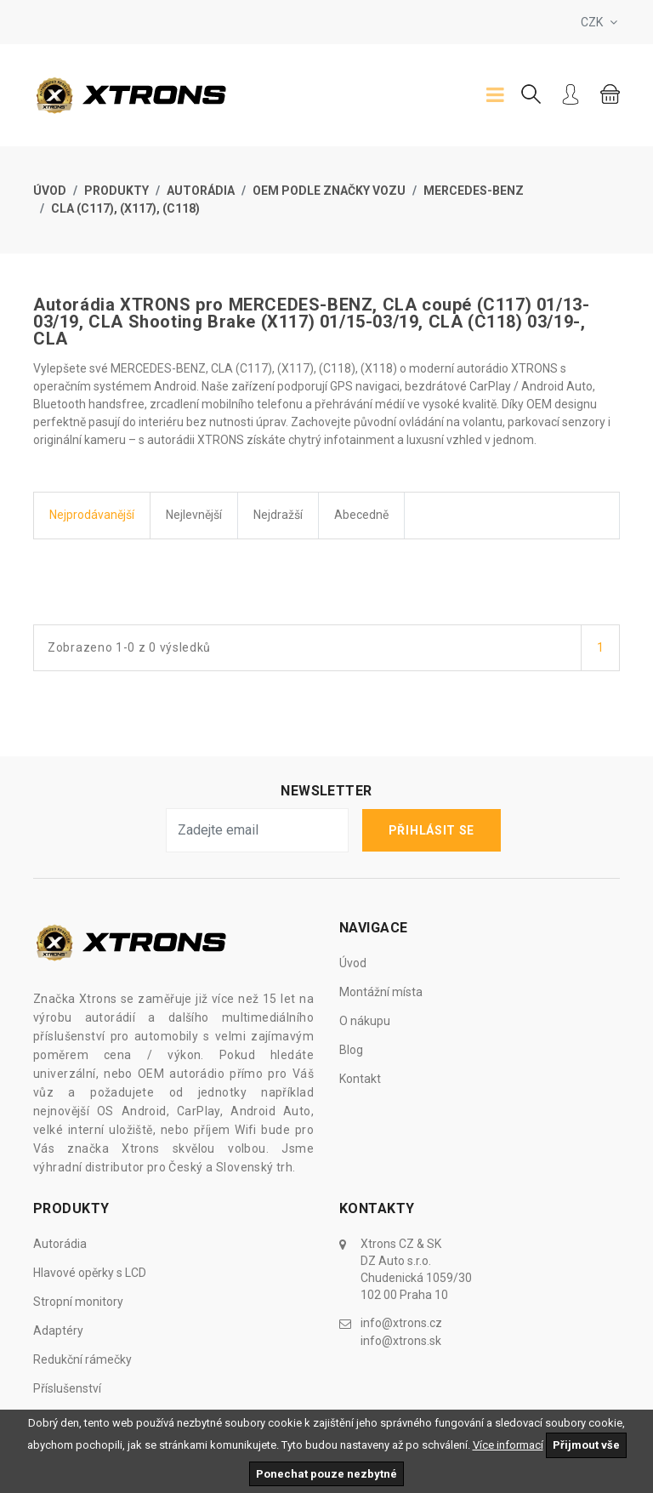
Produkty (116, 190)
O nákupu (364, 1021)
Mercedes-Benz (473, 190)
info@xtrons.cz (401, 1323)
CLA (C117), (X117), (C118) (125, 208)
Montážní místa (381, 992)
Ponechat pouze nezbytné (326, 1473)
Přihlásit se (431, 830)
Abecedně (361, 514)
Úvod (49, 190)
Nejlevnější (194, 514)
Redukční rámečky (82, 1359)
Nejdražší (278, 514)
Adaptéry (58, 1330)
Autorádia (201, 190)
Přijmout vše (586, 1445)
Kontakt (360, 1079)
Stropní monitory (78, 1301)
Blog (351, 1050)
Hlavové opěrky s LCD (89, 1272)
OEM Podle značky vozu (329, 190)
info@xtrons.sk (401, 1340)
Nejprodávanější (91, 514)
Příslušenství (67, 1388)
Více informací (508, 1445)
